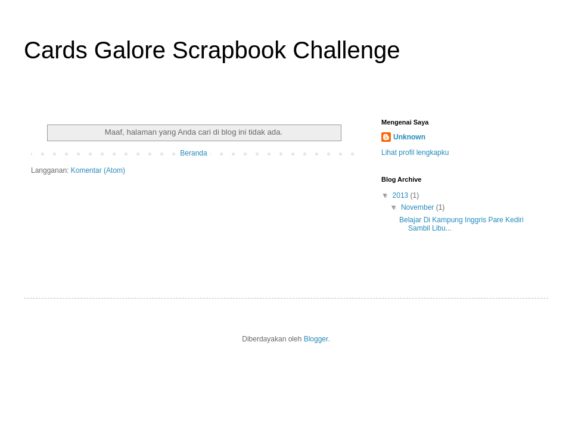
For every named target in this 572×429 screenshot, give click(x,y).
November (418, 207)
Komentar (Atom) (98, 170)
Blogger (316, 339)
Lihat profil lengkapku (415, 152)
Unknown (409, 137)
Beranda (193, 153)
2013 (402, 195)
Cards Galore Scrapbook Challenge (212, 50)
